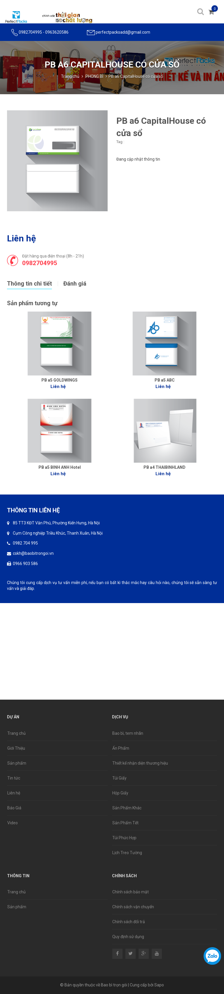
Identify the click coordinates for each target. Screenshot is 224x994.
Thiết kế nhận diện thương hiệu (140, 763)
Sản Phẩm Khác (126, 808)
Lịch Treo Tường (127, 852)
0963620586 (57, 32)
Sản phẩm (16, 763)
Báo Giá (14, 808)
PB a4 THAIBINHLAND (165, 467)
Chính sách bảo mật (130, 892)
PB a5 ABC (165, 380)
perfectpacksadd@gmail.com (123, 32)
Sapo (159, 985)
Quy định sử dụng (128, 936)
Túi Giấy (119, 778)
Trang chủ (70, 76)
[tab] (35, 283)
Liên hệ (13, 793)
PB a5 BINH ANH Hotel (59, 467)
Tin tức (13, 778)
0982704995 (30, 32)
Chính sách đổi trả (128, 921)
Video (12, 822)
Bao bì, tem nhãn (127, 733)
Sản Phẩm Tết (125, 822)
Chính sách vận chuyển (133, 906)
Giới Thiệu (16, 748)
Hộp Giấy (120, 793)
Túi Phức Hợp (124, 837)
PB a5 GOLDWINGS (59, 380)
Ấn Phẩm (120, 748)
